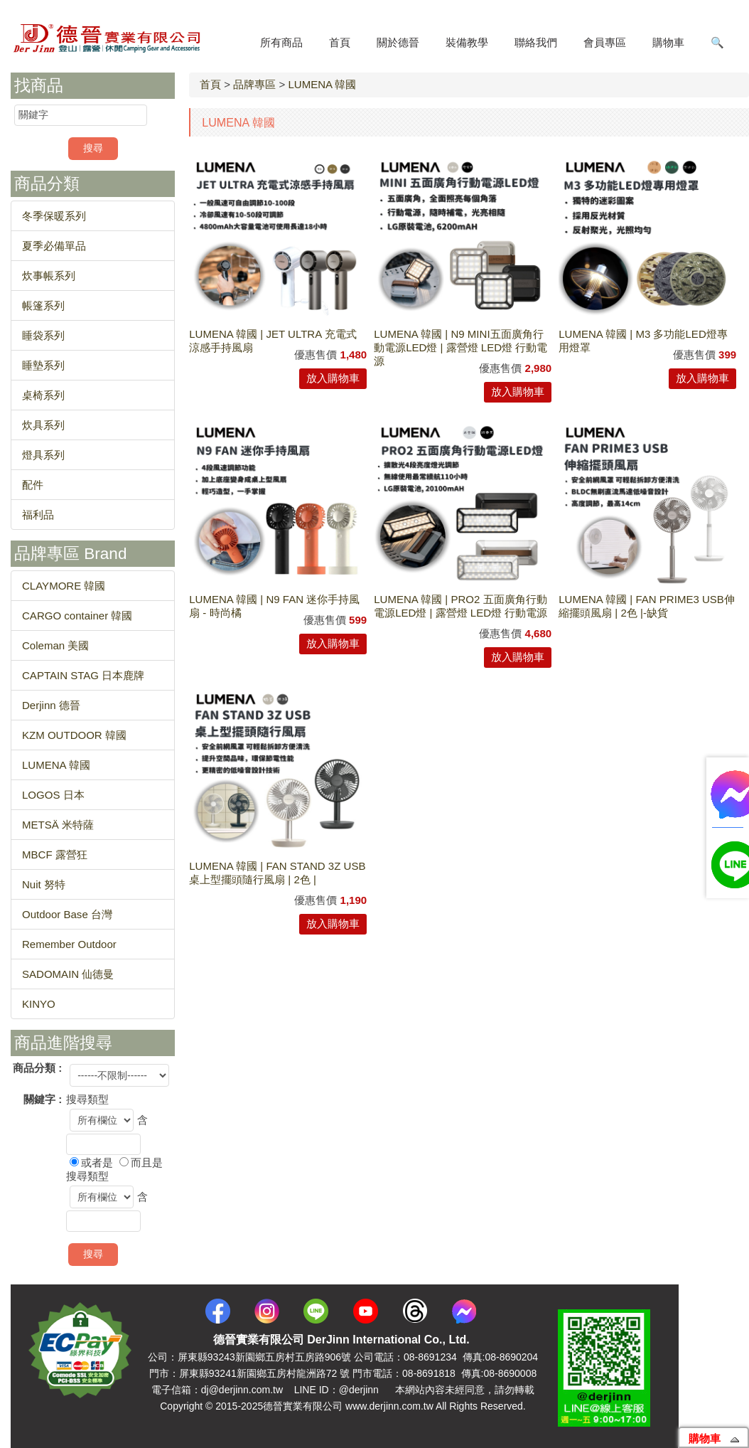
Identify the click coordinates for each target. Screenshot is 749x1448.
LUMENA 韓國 (322, 84)
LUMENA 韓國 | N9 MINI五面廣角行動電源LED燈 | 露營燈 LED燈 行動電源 (460, 347)
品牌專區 (254, 84)
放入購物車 (333, 378)
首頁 (210, 84)
